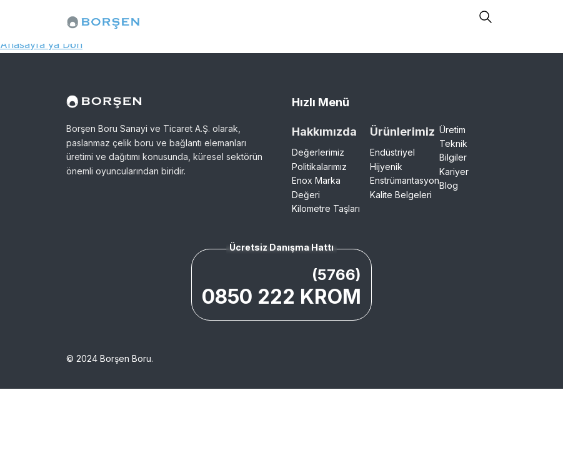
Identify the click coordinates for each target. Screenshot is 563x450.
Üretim (452, 129)
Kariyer (454, 171)
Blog (448, 185)
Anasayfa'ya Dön (41, 44)
